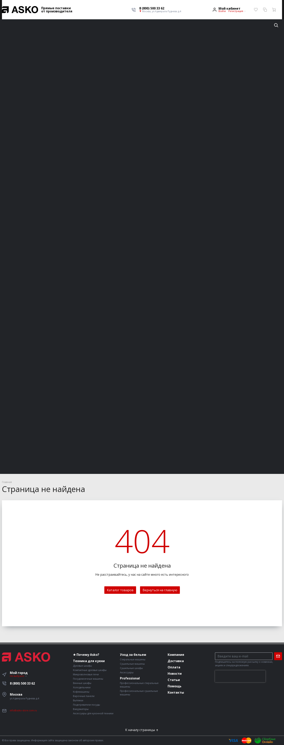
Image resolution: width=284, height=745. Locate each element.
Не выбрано (18, 676)
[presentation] (240, 676)
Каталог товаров (120, 590)
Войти (222, 11)
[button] (160, 8)
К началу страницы (142, 730)
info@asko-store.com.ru (23, 710)
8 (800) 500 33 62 (22, 683)
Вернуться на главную (160, 590)
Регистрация (235, 11)
